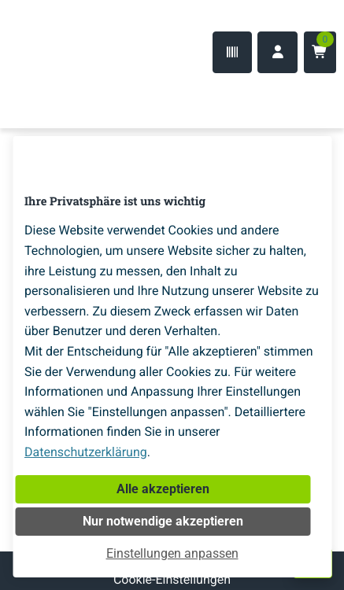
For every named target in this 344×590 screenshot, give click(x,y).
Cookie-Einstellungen (172, 579)
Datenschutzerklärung (85, 451)
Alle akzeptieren (163, 488)
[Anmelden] (277, 52)
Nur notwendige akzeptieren (163, 521)
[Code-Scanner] (232, 52)
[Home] (63, 96)
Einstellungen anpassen (172, 553)
